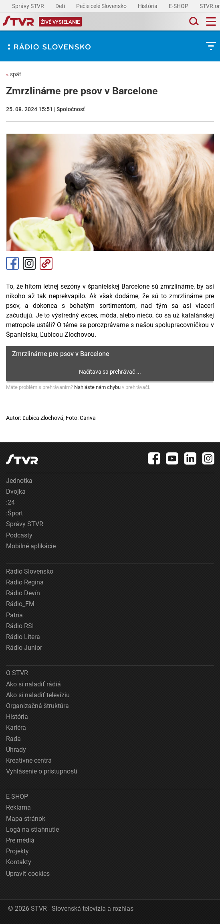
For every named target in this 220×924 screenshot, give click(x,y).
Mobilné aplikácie (31, 546)
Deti (60, 6)
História (148, 6)
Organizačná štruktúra (37, 706)
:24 (10, 502)
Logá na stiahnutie (32, 829)
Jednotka (19, 480)
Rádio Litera (23, 637)
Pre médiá (20, 840)
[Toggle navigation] (211, 21)
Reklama (18, 807)
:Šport (14, 513)
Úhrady (16, 749)
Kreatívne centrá (29, 760)
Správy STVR (28, 6)
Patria (14, 615)
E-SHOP (179, 6)
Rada (13, 739)
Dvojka (16, 491)
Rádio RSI (20, 626)
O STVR (17, 673)
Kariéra (16, 727)
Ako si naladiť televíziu (38, 695)
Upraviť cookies (28, 873)
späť (13, 74)
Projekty (17, 851)
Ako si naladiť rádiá (33, 684)
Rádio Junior (24, 647)
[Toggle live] (60, 21)
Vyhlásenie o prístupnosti (41, 771)
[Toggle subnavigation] (211, 46)
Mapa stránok (25, 818)
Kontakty (18, 862)
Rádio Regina (25, 582)
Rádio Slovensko (29, 571)
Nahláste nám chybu (97, 387)
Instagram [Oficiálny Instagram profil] (29, 263)
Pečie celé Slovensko (102, 6)
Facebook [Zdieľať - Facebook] (12, 263)
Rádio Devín (23, 593)
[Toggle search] (193, 21)
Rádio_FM (20, 604)
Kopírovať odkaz (46, 263)
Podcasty (19, 535)
